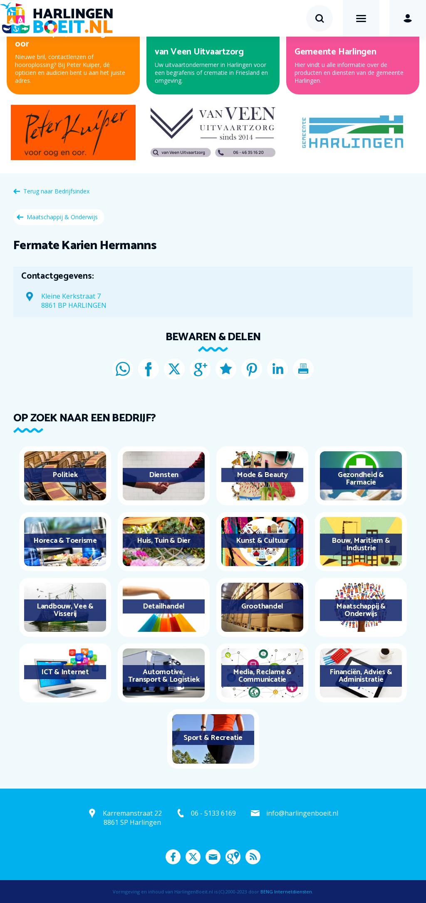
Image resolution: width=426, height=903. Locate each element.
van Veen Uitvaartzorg (199, 52)
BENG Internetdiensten (286, 891)
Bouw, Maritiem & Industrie (361, 544)
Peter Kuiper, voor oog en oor (66, 39)
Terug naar (56, 191)
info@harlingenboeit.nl (302, 813)
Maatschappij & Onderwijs (62, 217)
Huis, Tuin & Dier (164, 540)
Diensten (163, 475)
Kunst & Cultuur (262, 540)
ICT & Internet (65, 672)
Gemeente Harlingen (335, 52)
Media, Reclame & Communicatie (262, 676)
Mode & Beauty (262, 475)
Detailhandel (164, 606)
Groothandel (262, 606)
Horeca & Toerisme (65, 540)
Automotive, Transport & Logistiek (164, 676)
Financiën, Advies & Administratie (360, 676)
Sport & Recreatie (213, 738)
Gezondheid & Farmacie (361, 479)
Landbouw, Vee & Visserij (65, 610)
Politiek (64, 475)
